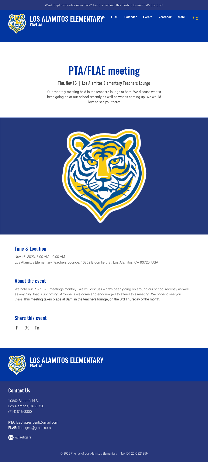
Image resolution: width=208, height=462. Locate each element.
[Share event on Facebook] (17, 327)
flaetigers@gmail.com (34, 428)
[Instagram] (11, 437)
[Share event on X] (27, 327)
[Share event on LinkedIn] (37, 327)
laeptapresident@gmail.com (37, 422)
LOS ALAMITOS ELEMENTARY (67, 19)
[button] (196, 17)
